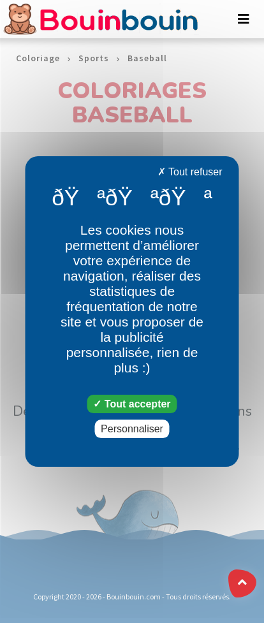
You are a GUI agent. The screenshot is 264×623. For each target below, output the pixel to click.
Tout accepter (131, 404)
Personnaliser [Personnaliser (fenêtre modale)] (132, 428)
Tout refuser (190, 171)
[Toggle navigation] (244, 19)
